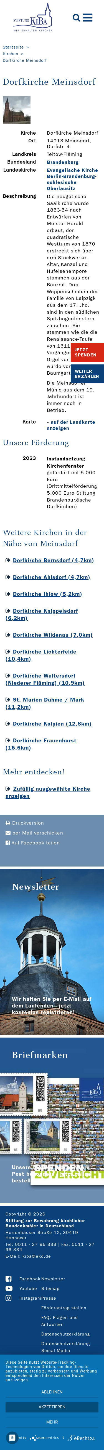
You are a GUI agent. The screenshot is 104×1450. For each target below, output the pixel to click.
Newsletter (53, 1278)
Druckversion (25, 823)
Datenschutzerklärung (65, 1334)
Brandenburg (63, 162)
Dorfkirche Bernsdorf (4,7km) (53, 560)
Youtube (28, 1288)
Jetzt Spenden (86, 352)
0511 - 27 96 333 (36, 1244)
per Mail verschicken (34, 833)
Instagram (30, 1298)
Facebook (29, 1278)
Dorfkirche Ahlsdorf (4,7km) (51, 577)
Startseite (13, 47)
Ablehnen (51, 1392)
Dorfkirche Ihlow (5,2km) (47, 594)
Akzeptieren (52, 1406)
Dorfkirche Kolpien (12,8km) (52, 723)
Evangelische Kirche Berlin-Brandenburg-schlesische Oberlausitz (72, 179)
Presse (48, 1298)
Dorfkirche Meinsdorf (25, 60)
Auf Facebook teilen (33, 843)
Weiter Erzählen (87, 374)
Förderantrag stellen (64, 1307)
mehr (52, 1422)
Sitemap (50, 1288)
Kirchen (10, 53)
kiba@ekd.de (36, 1256)
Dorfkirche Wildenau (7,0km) (53, 634)
